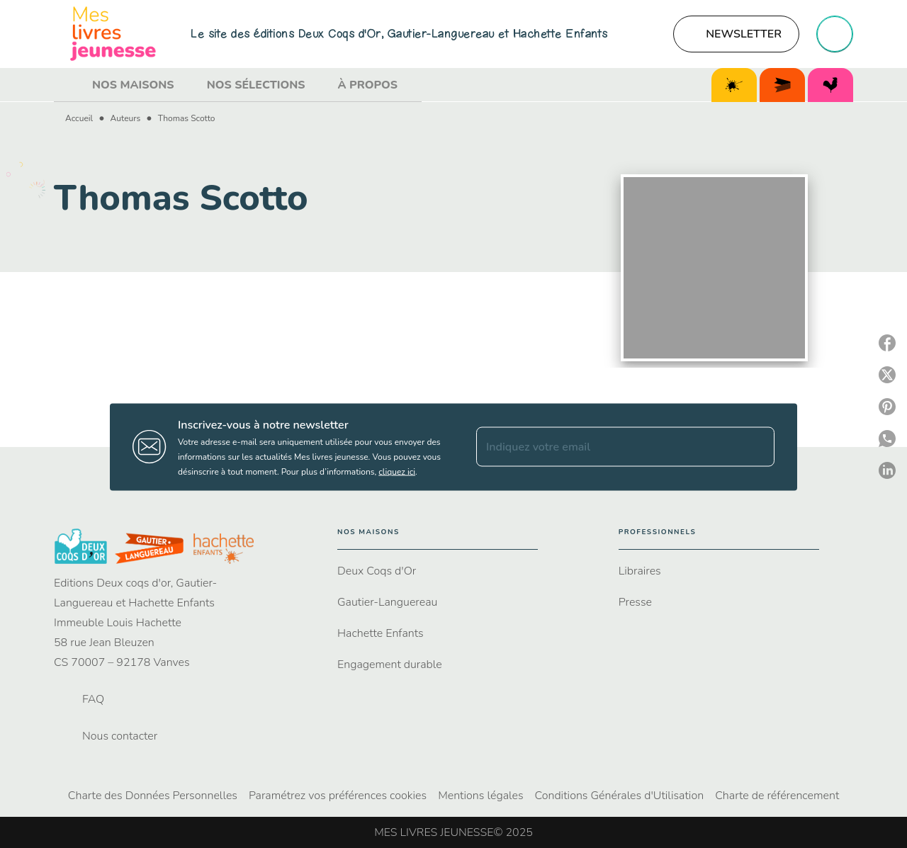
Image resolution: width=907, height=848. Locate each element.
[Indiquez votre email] (607, 447)
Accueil (79, 118)
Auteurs (126, 118)
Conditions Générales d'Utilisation (619, 795)
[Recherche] (834, 34)
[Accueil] (113, 33)
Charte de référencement (777, 795)
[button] (736, 34)
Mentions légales (480, 795)
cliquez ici (396, 471)
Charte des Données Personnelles (152, 795)
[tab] (69, 85)
